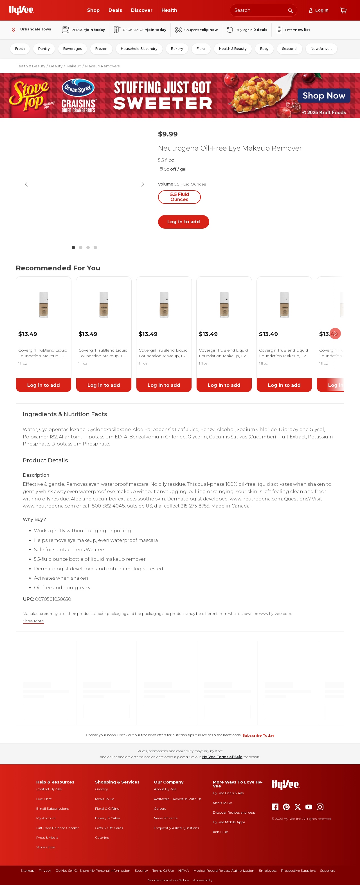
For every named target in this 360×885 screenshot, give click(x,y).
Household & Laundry (139, 49)
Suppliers (327, 870)
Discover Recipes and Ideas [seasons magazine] (234, 812)
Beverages (72, 49)
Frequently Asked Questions (176, 828)
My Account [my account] (46, 818)
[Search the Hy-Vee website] (263, 10)
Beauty (55, 66)
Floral (201, 49)
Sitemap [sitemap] (27, 870)
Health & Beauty (233, 49)
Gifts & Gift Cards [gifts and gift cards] (109, 828)
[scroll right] (335, 333)
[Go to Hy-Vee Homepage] (21, 10)
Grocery (101, 789)
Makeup (73, 66)
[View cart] (343, 10)
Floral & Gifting (107, 808)
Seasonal (289, 49)
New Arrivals (321, 49)
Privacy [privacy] (45, 870)
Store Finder (46, 847)
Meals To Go (104, 799)
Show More (33, 621)
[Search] (290, 10)
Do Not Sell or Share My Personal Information (93, 870)
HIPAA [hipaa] (183, 870)
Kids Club (220, 832)
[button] (84, 184)
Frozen (101, 49)
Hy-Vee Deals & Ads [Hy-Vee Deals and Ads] (228, 793)
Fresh (20, 49)
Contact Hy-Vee (49, 789)
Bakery (177, 49)
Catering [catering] (102, 837)
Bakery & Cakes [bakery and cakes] (107, 818)
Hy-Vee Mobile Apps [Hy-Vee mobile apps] (229, 822)
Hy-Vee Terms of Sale (222, 757)
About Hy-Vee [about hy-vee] (165, 789)
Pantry (44, 49)
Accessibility (203, 880)
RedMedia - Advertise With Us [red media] (177, 799)
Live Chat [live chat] (44, 799)
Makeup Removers (102, 66)
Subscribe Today (258, 735)
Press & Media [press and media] (47, 837)
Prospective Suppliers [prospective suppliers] (298, 870)
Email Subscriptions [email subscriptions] (52, 808)
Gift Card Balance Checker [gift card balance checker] (57, 828)
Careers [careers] (160, 808)
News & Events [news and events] (165, 818)
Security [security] (141, 870)
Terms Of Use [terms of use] (163, 870)
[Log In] (318, 10)
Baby (264, 49)
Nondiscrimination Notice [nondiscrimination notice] (168, 880)
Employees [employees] (267, 870)
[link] (43, 298)
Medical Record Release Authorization (224, 870)
